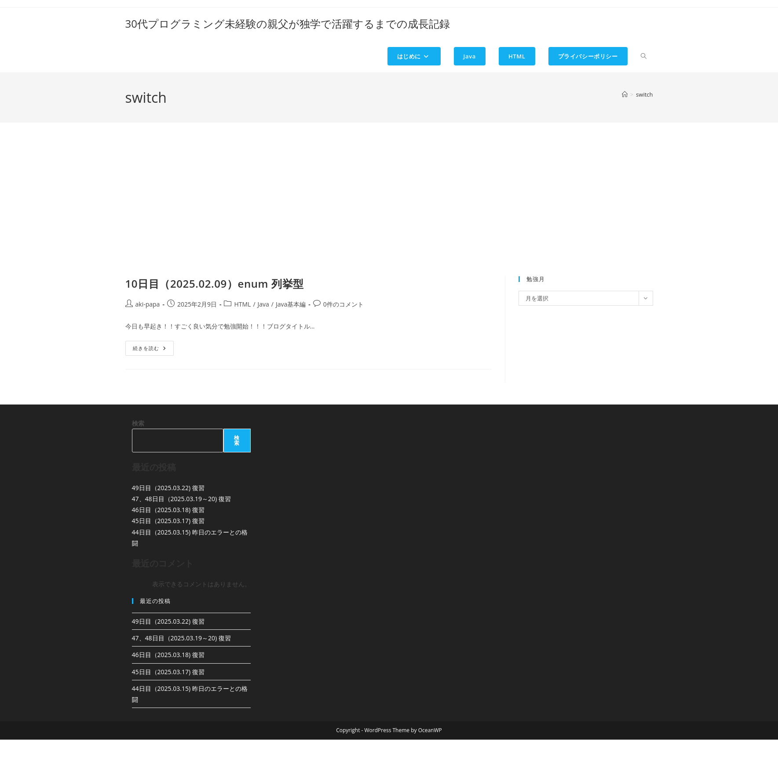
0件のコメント (343, 304)
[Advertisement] (389, 210)
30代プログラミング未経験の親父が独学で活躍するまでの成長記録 (287, 23)
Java (263, 304)
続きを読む (153, 350)
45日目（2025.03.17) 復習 (168, 521)
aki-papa (147, 304)
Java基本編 (291, 304)
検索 (138, 423)
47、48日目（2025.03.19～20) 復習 (181, 499)
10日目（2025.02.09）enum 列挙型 (214, 283)
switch (644, 94)
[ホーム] (625, 94)
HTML (242, 304)
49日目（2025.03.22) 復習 (168, 488)
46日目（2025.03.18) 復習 (168, 510)
